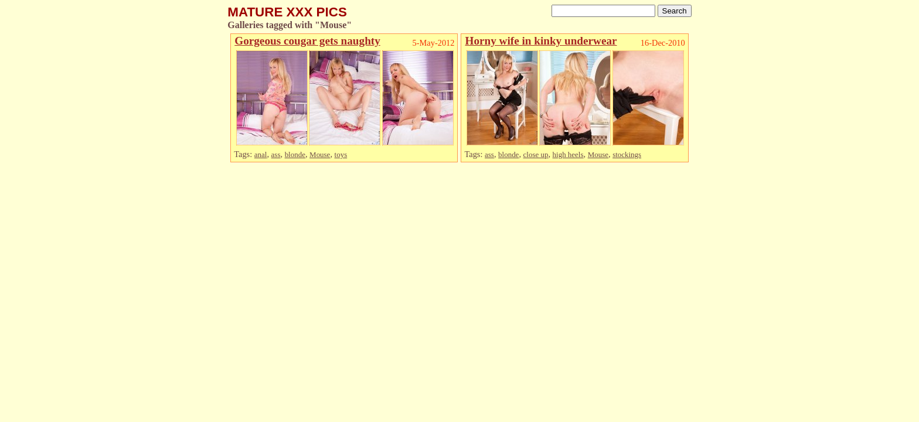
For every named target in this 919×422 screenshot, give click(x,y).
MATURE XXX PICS (287, 12)
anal (260, 154)
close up (536, 154)
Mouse (319, 154)
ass (276, 154)
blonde (295, 154)
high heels (568, 154)
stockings (626, 154)
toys (341, 154)
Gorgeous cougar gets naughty (307, 41)
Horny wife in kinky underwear (541, 41)
